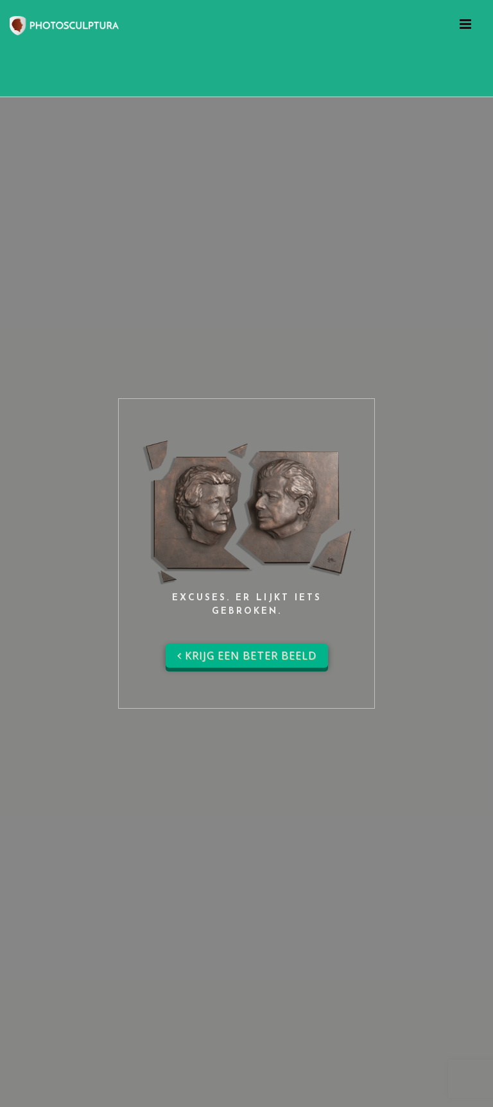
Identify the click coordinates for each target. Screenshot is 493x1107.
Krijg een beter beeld (246, 655)
